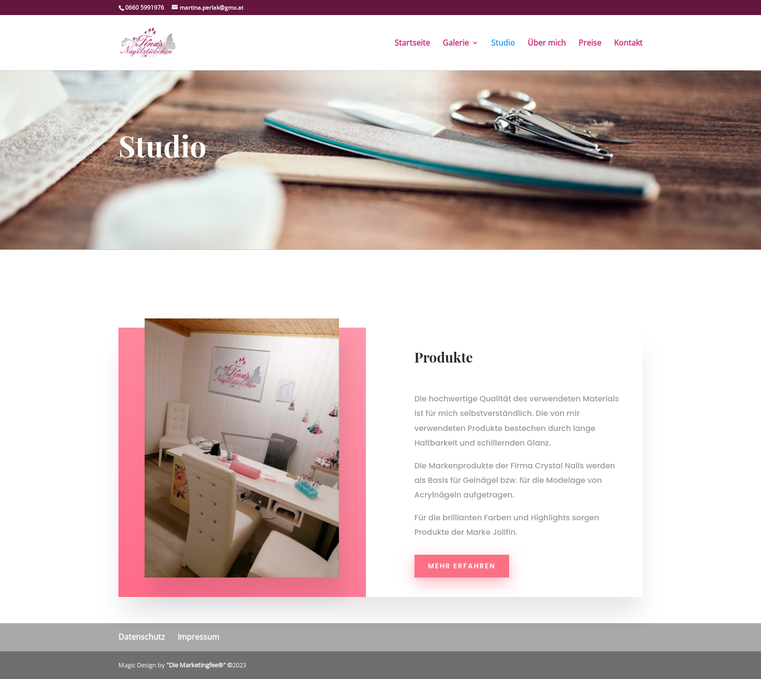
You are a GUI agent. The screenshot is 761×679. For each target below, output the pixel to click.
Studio (503, 43)
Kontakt (628, 43)
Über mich (547, 43)
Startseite (412, 43)
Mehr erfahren (462, 566)
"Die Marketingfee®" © (199, 665)
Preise (590, 43)
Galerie (456, 43)
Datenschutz (141, 636)
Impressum (198, 636)
